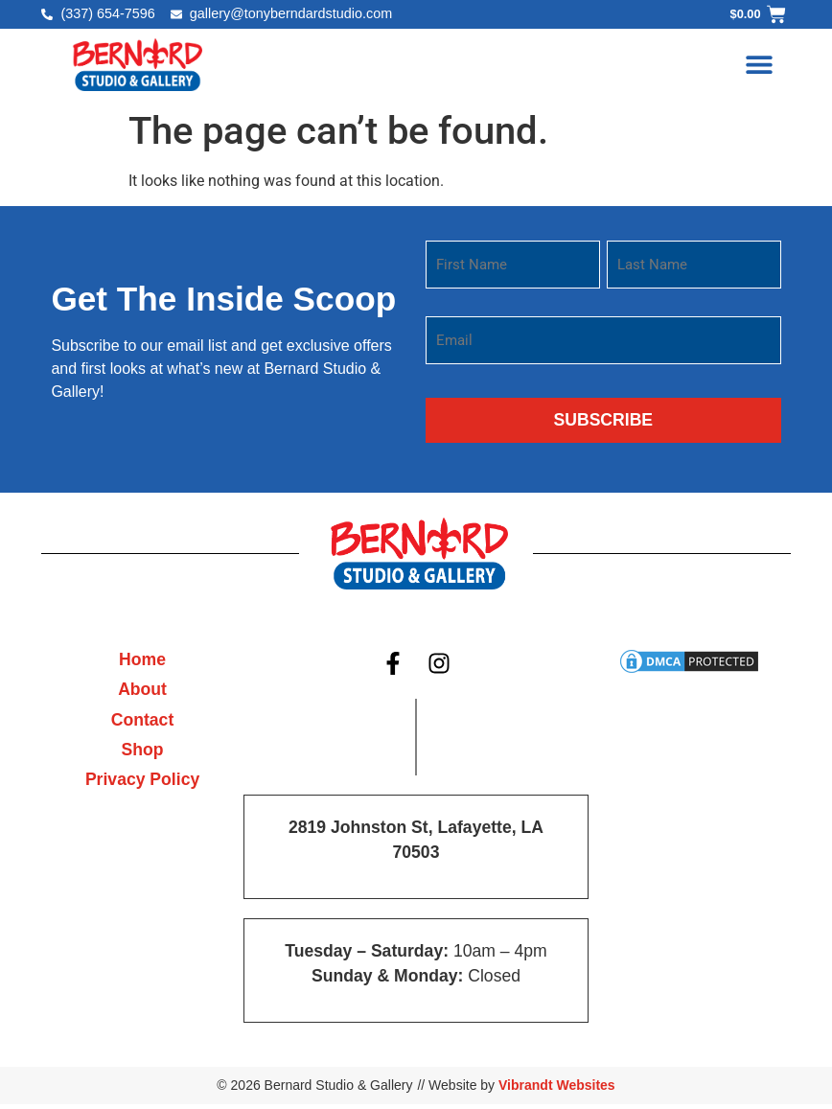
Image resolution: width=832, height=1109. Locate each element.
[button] (759, 64)
